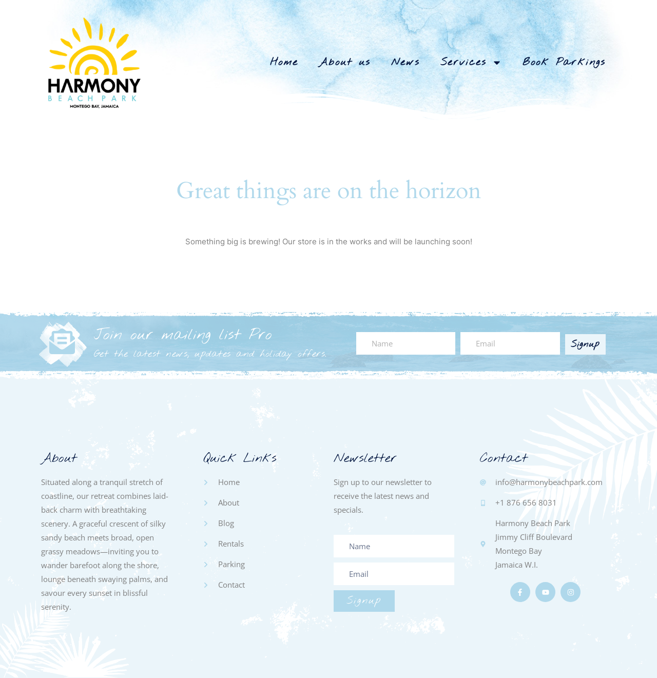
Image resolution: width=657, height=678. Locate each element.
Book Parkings (564, 62)
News (405, 62)
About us (345, 62)
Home (284, 62)
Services (471, 62)
